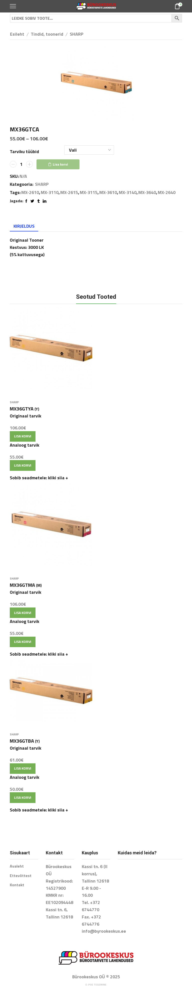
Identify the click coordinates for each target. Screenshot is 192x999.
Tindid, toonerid (47, 34)
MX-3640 (147, 192)
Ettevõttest (21, 876)
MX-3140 (127, 192)
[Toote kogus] (21, 164)
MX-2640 (167, 192)
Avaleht (17, 866)
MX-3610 (108, 192)
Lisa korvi (60, 164)
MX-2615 (69, 192)
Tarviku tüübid (24, 151)
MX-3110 (49, 192)
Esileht (17, 34)
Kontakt (17, 885)
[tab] (24, 226)
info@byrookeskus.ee (104, 931)
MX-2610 (30, 192)
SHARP (77, 34)
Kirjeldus (24, 226)
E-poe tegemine (96, 985)
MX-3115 (89, 192)
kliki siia (58, 477)
